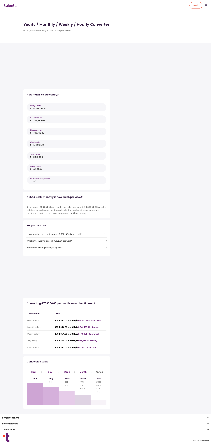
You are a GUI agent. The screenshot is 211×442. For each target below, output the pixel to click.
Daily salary (35, 154)
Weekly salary (35, 142)
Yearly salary (35, 106)
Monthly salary (36, 118)
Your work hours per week (40, 178)
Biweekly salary (36, 130)
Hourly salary (35, 166)
